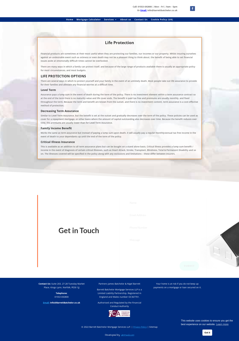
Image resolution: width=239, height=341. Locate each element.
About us (125, 19)
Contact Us (141, 19)
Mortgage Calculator (89, 19)
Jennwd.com (127, 335)
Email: (143, 10)
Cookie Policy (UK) (162, 19)
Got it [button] (207, 332)
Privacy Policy (140, 326)
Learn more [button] (222, 324)
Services (109, 19)
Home (69, 19)
